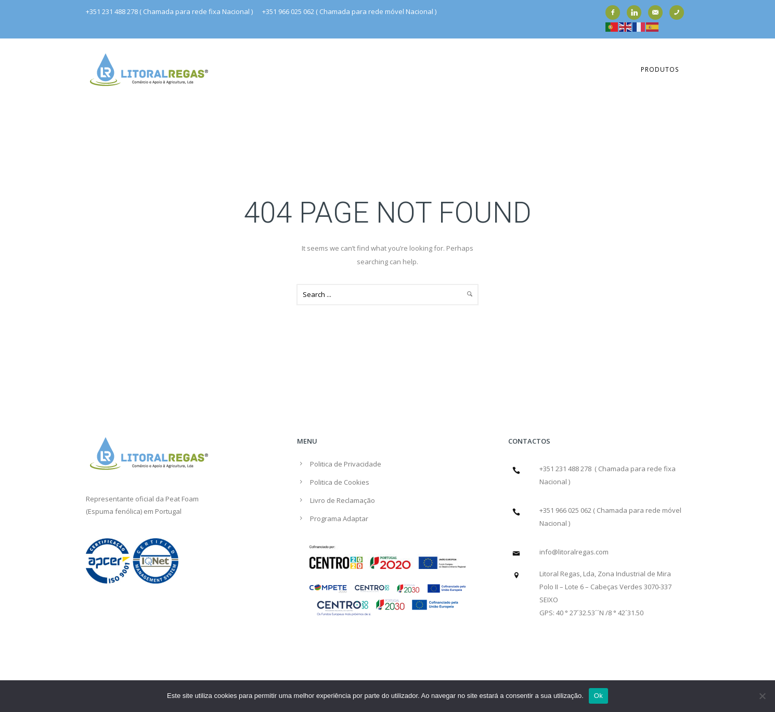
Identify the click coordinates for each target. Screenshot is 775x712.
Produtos (660, 69)
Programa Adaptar (339, 518)
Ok (598, 696)
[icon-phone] (679, 12)
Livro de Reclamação (342, 500)
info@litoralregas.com (574, 551)
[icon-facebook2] (615, 12)
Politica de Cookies (339, 482)
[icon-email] (658, 12)
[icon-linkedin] (637, 12)
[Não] (762, 696)
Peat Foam (182, 498)
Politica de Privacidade (345, 464)
